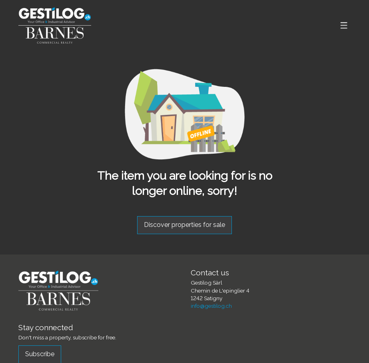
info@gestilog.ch (211, 306)
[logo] (54, 25)
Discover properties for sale (184, 225)
